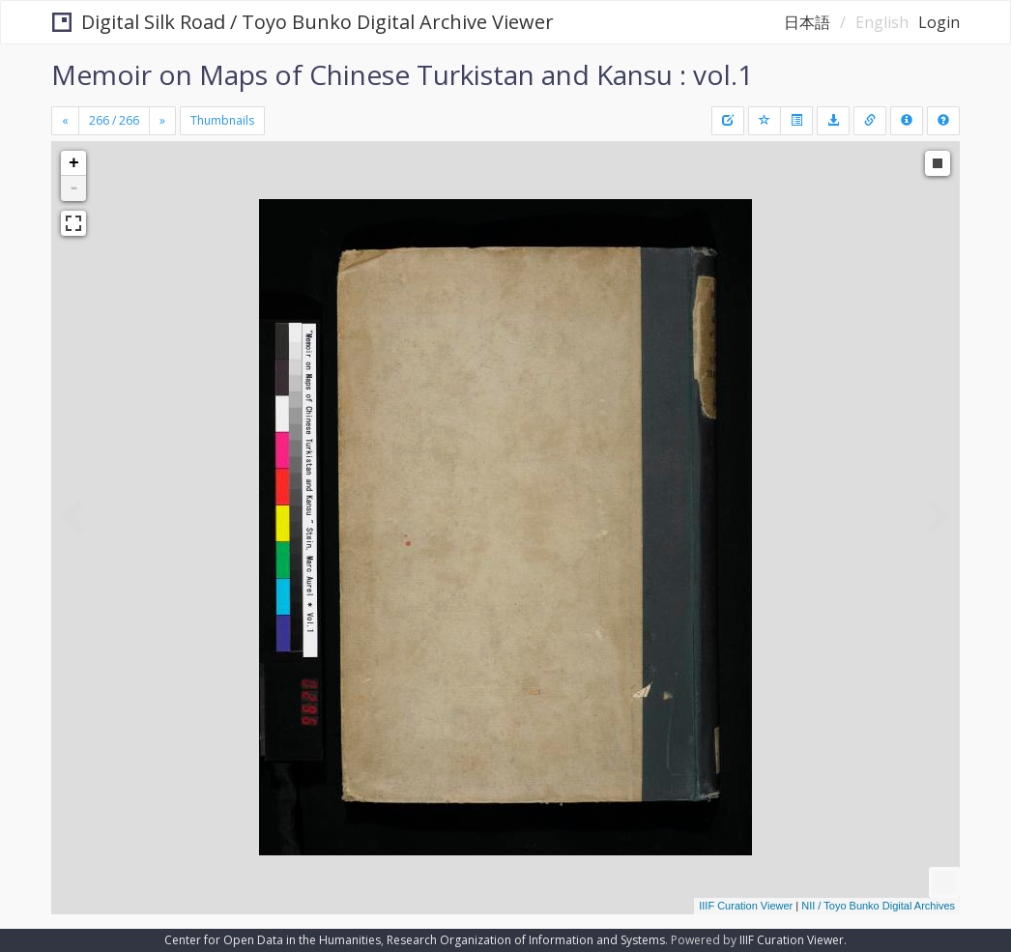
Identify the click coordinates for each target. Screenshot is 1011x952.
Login (939, 22)
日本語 (807, 22)
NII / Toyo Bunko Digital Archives (878, 905)
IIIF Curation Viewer (746, 905)
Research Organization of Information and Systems (526, 940)
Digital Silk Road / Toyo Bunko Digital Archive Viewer (303, 22)
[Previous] (65, 120)
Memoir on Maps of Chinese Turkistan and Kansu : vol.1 (402, 74)
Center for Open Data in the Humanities (272, 940)
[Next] (162, 120)
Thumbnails (222, 120)
